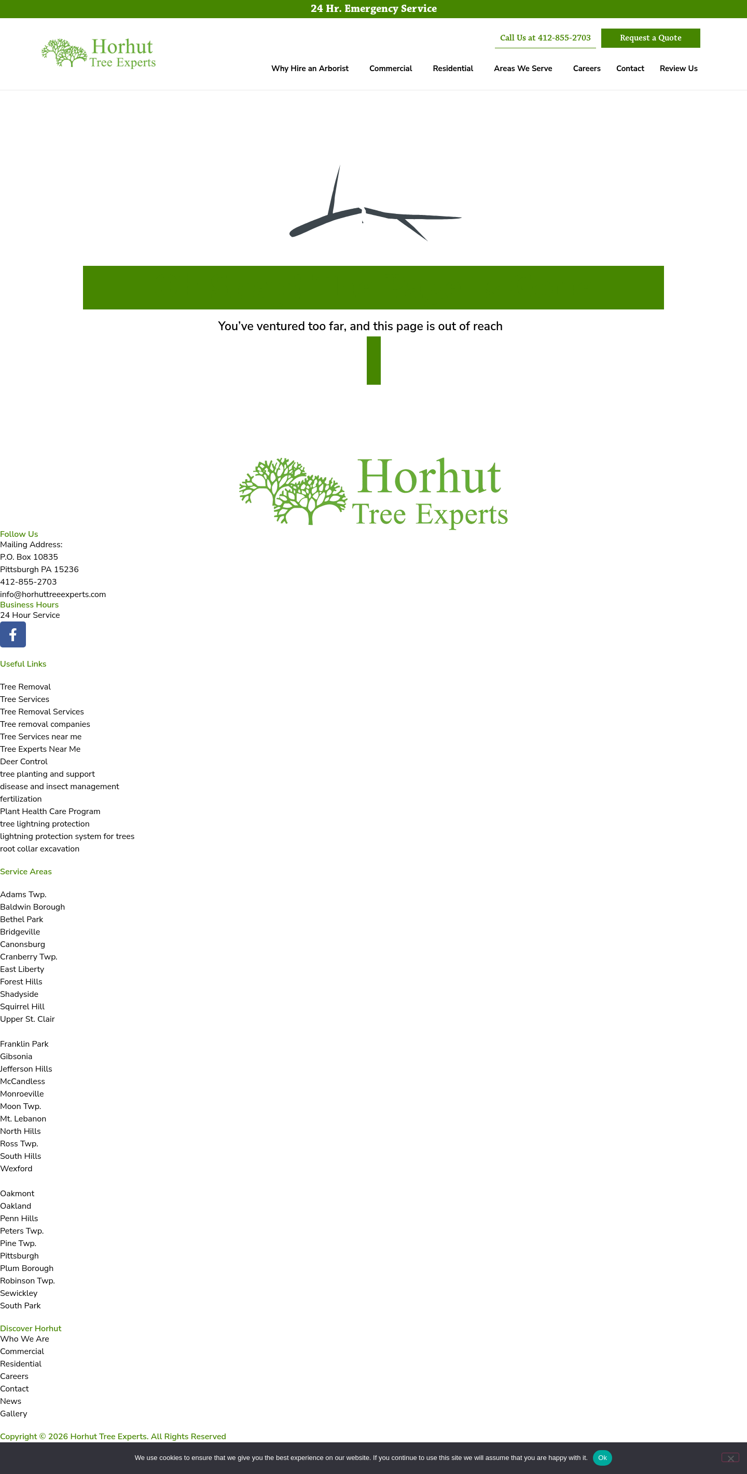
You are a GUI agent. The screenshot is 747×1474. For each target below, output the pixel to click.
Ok (602, 1458)
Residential (453, 68)
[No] (730, 1457)
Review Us (679, 68)
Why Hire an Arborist (310, 68)
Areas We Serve (523, 68)
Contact (630, 68)
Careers (587, 68)
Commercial (390, 68)
